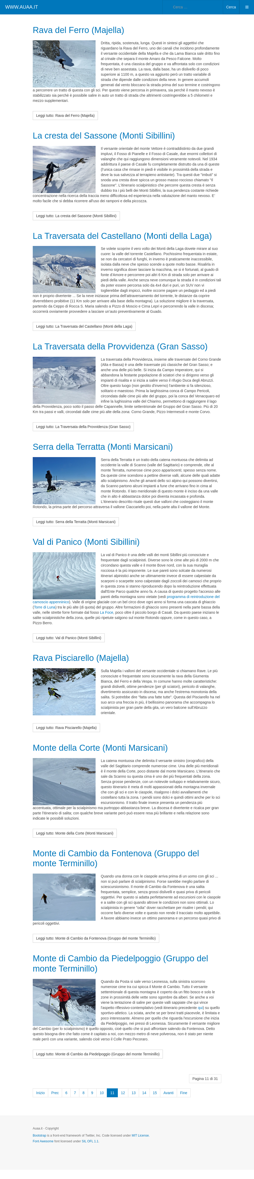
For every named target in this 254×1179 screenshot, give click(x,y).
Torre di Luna (45, 617)
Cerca (231, 7)
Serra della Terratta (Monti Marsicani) (108, 456)
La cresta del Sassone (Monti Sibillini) (109, 135)
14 (144, 1102)
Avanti (168, 1102)
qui (200, 1017)
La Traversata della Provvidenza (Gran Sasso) (127, 356)
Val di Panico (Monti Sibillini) (90, 551)
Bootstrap (39, 1145)
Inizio (40, 1102)
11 (112, 1102)
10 (102, 1102)
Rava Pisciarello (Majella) (84, 667)
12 (123, 1102)
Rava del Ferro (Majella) (82, 30)
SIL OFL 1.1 (90, 1150)
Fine (183, 1102)
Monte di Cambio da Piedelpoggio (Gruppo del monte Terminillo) (127, 972)
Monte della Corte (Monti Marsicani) (105, 757)
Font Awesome (43, 1150)
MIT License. (141, 1145)
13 (133, 1102)
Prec (55, 1102)
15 (155, 1102)
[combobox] (193, 7)
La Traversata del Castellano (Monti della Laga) (116, 240)
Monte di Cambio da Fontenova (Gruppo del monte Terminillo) (122, 867)
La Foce (106, 622)
